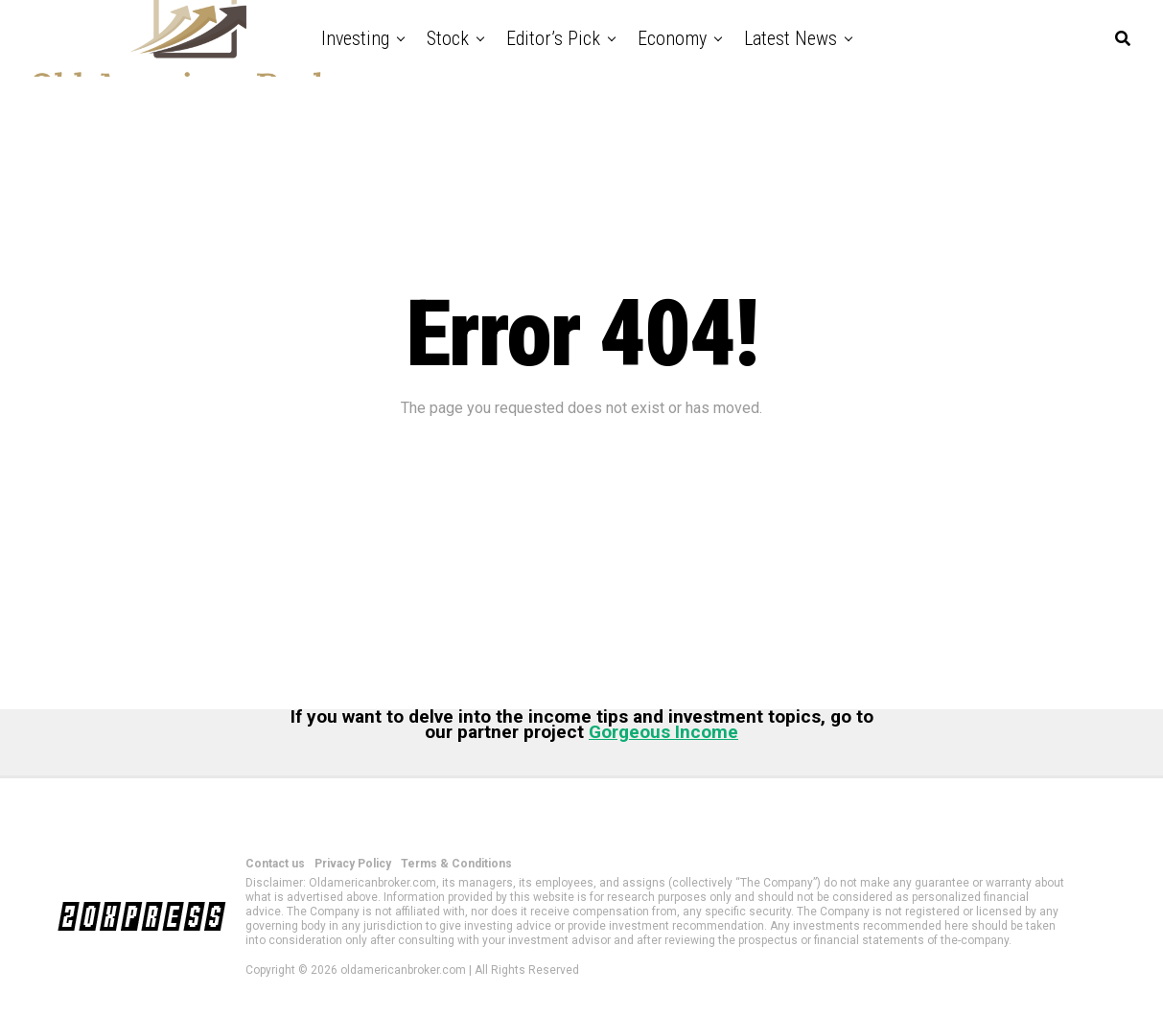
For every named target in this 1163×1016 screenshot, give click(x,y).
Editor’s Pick (553, 38)
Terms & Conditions (456, 863)
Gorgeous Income (663, 732)
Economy (672, 38)
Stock (448, 38)
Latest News (790, 38)
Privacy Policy (352, 863)
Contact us (275, 863)
